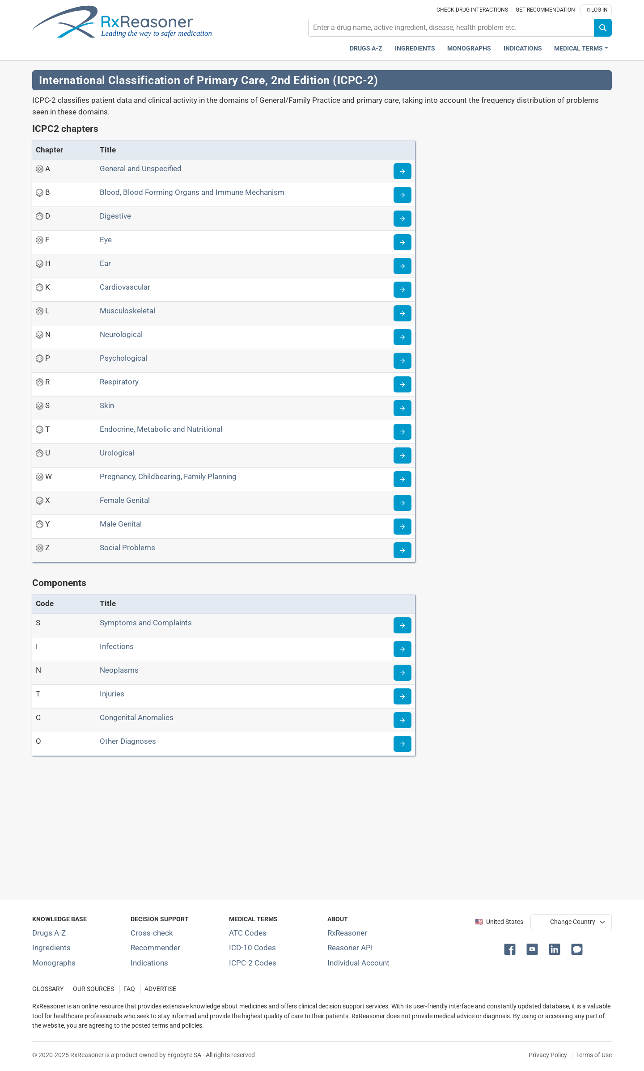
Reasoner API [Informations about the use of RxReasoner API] (350, 947)
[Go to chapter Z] (402, 550)
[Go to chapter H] (402, 266)
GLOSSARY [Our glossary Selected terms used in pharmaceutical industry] (48, 989)
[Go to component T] (402, 696)
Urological (117, 452)
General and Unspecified (141, 168)
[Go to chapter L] (402, 313)
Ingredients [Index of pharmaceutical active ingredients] (51, 947)
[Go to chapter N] (402, 337)
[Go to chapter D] (402, 219)
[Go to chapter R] (402, 384)
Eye (106, 239)
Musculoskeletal (127, 310)
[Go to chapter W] (402, 479)
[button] (511, 948)
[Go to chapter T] (402, 432)
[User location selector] (571, 922)
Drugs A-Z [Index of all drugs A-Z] (49, 932)
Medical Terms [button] (578, 48)
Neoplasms (119, 670)
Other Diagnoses (128, 741)
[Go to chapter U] (402, 455)
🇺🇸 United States (499, 922)
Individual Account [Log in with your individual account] (358, 962)
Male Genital (121, 523)
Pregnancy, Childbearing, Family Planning (168, 476)
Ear (105, 263)
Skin (107, 405)
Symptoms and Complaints (146, 622)
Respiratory (119, 381)
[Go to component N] (402, 673)
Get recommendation (545, 10)
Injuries (112, 693)
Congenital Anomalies (137, 717)
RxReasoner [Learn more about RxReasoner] (347, 932)
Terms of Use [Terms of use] (594, 1054)
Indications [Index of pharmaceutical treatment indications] (149, 962)
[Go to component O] (402, 744)
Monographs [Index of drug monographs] (54, 962)
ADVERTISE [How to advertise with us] (160, 989)
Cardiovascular (125, 287)
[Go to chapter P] (402, 361)
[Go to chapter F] (402, 242)
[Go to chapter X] (402, 503)
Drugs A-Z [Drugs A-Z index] (366, 48)
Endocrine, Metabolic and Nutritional (161, 429)
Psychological (123, 358)
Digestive (115, 215)
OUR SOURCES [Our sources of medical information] (93, 989)
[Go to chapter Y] (402, 527)
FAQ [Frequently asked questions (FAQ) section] (129, 989)
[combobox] (451, 28)
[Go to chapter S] (402, 408)
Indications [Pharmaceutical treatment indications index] (523, 48)
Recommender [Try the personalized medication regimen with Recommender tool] (155, 947)
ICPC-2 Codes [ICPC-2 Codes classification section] (252, 962)
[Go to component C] (402, 720)
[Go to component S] (402, 625)
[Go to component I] (402, 649)
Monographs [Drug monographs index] (469, 48)
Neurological (121, 334)
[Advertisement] (300, 829)
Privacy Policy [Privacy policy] (548, 1054)
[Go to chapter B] (402, 195)
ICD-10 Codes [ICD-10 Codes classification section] (252, 947)
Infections (117, 646)
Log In (596, 10)
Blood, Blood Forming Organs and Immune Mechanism (192, 192)
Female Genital (125, 500)
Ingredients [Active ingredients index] (415, 48)
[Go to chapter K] (402, 290)
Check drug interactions (472, 10)
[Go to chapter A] (402, 171)
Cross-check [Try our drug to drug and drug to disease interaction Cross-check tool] (152, 932)
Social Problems (127, 547)
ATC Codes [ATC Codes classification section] (248, 932)
